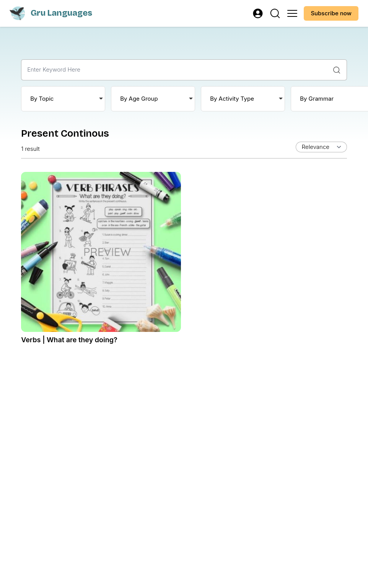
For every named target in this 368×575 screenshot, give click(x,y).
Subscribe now (331, 13)
